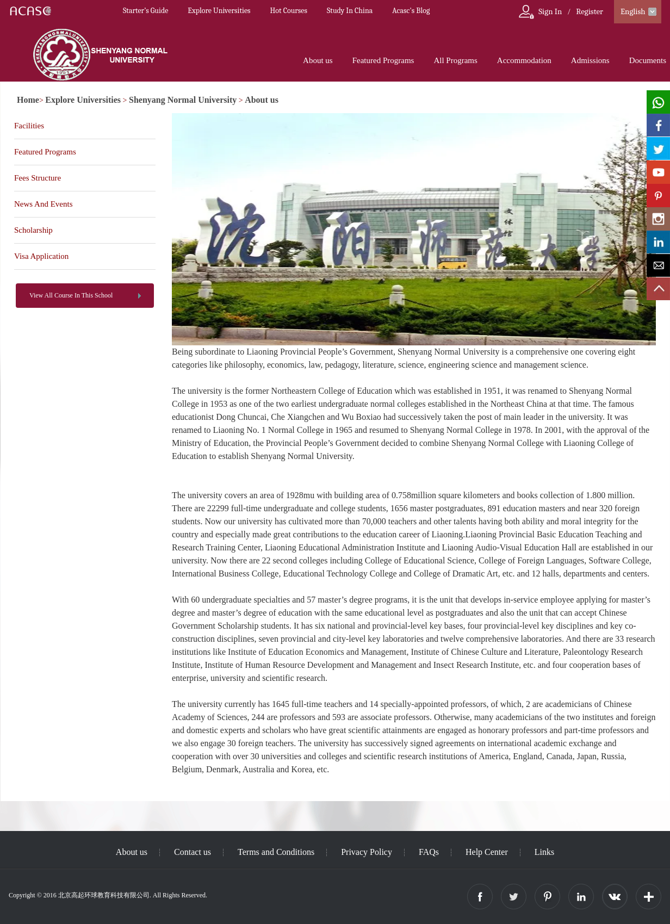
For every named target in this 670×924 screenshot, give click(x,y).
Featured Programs (383, 60)
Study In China (350, 10)
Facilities (29, 125)
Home (28, 99)
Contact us (192, 852)
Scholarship (33, 230)
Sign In (550, 11)
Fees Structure (37, 177)
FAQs (429, 852)
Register (589, 11)
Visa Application (41, 256)
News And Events (43, 204)
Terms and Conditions (276, 852)
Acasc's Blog (411, 10)
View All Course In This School (71, 295)
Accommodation (524, 60)
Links (544, 852)
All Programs (455, 60)
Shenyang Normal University (183, 99)
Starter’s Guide (145, 10)
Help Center (487, 852)
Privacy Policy (366, 852)
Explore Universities (219, 10)
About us (318, 60)
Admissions (590, 60)
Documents (647, 60)
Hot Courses (288, 10)
